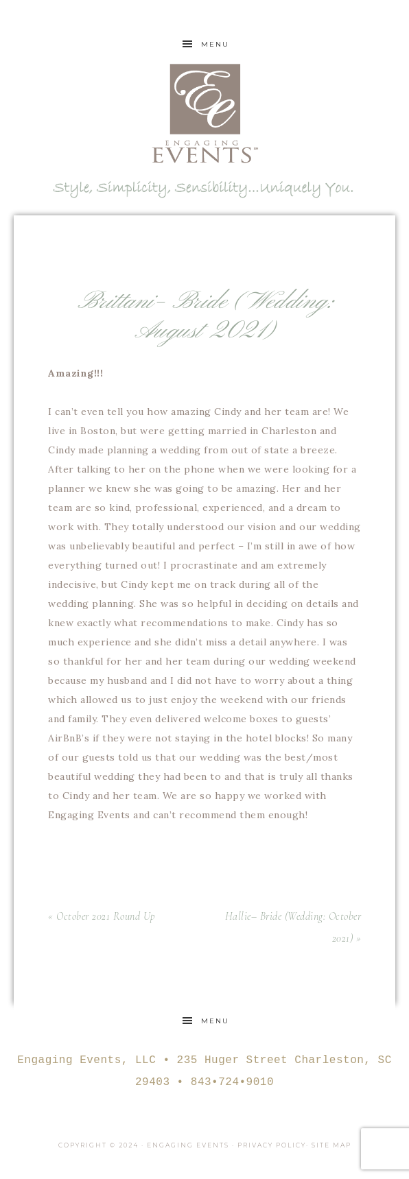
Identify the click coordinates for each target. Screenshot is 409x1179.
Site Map (331, 1145)
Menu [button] (215, 44)
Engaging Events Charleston (204, 113)
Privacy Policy (271, 1145)
